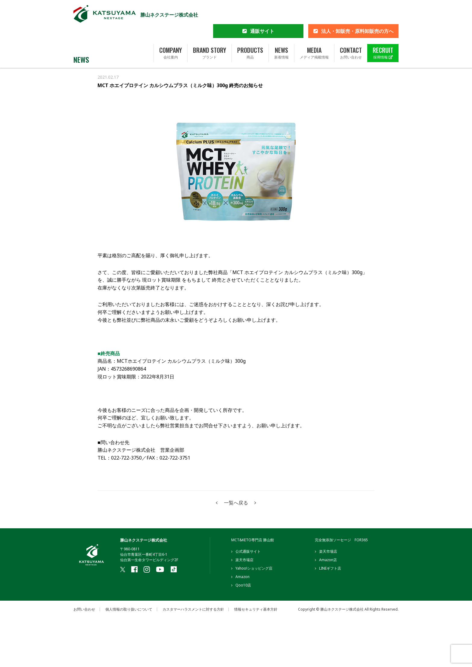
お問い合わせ (84, 609)
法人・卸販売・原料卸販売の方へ (357, 12)
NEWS (281, 34)
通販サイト (262, 12)
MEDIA (314, 34)
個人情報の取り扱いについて (128, 609)
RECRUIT (383, 34)
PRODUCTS (250, 34)
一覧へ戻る (236, 502)
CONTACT (351, 34)
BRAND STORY (209, 34)
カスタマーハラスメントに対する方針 (193, 609)
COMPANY (170, 34)
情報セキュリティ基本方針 (256, 609)
